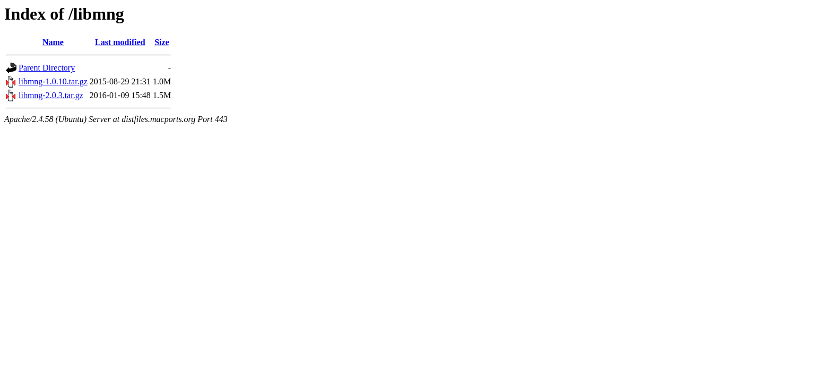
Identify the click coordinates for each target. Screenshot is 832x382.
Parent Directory (47, 67)
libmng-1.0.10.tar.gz (53, 81)
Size (161, 42)
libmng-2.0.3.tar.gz (51, 95)
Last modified (120, 42)
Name (53, 42)
